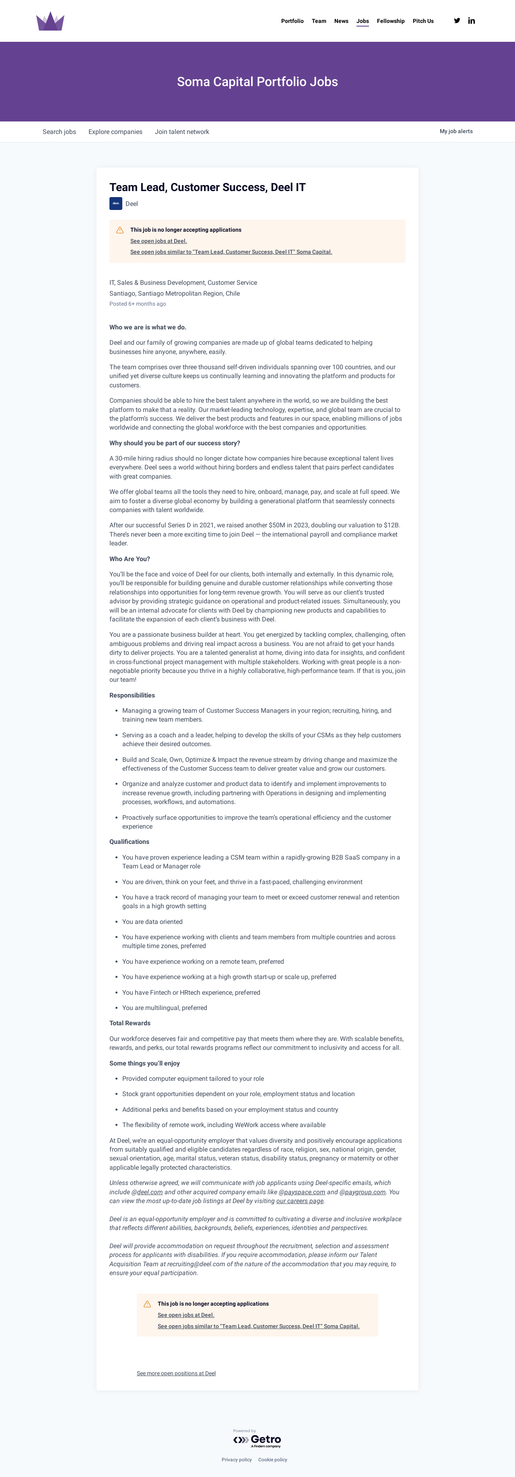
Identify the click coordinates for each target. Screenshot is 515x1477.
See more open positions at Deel (176, 1373)
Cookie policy (272, 1460)
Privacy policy (237, 1460)
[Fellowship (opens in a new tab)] (391, 21)
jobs (59, 132)
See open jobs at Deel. (158, 241)
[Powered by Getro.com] (257, 1439)
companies (116, 132)
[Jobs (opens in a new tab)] (362, 21)
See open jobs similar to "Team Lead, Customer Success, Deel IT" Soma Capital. (231, 252)
